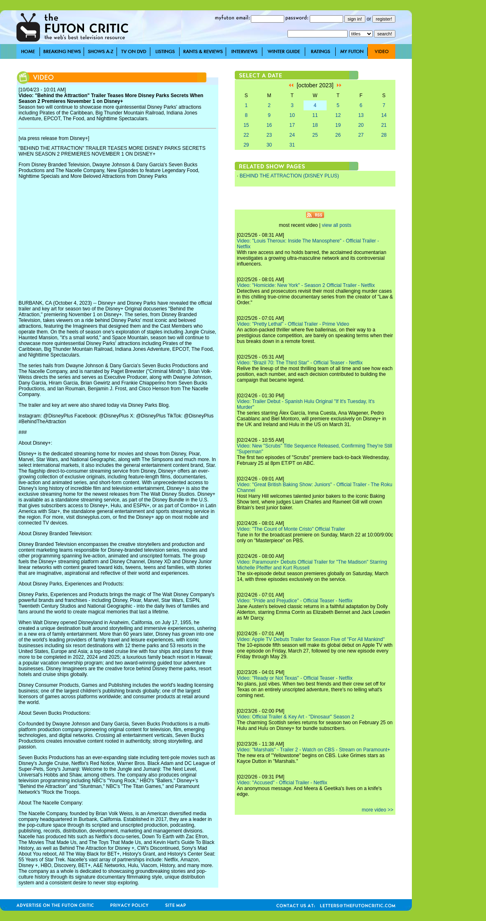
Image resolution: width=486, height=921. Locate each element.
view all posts (336, 225)
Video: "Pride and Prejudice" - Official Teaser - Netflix (295, 601)
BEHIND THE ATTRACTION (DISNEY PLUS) (289, 176)
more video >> (377, 810)
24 (292, 135)
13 (361, 115)
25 (315, 135)
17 (292, 125)
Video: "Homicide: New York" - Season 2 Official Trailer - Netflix (306, 285)
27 (361, 135)
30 (269, 145)
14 (383, 115)
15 (246, 125)
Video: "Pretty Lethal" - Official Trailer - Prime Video (293, 324)
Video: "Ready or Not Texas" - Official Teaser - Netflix (295, 678)
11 (315, 115)
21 (383, 125)
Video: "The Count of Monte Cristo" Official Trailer (291, 529)
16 (269, 125)
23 (269, 135)
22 (246, 135)
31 (292, 145)
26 (338, 135)
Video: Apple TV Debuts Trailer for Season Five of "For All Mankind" (311, 639)
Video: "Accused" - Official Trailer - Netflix (282, 783)
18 (315, 125)
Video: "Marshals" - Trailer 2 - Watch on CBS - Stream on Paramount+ (313, 750)
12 (338, 115)
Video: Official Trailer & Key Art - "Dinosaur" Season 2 (295, 717)
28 (383, 135)
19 (338, 125)
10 (292, 115)
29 (246, 145)
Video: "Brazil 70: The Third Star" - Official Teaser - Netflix (300, 363)
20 (361, 125)
